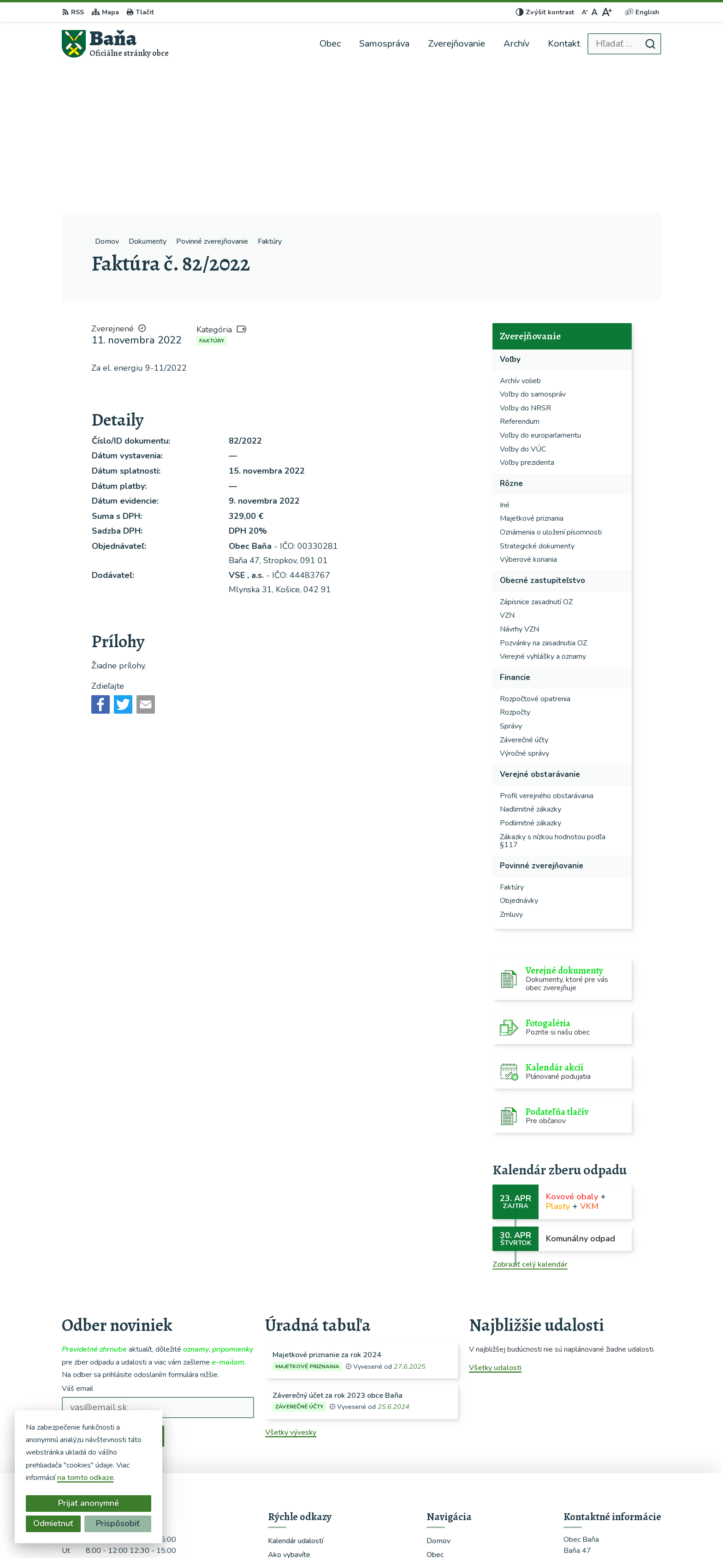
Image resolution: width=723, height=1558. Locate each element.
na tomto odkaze (85, 1478)
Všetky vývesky (290, 1285)
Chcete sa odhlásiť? (91, 1309)
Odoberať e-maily (113, 1288)
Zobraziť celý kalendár (530, 1117)
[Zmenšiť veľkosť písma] (585, 12)
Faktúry (211, 193)
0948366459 (586, 1470)
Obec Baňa (524, 1533)
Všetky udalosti (495, 1220)
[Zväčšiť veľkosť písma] (606, 12)
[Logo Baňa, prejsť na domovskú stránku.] (115, 43)
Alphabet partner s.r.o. (406, 1533)
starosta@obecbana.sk (601, 1481)
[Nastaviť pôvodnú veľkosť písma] (594, 12)
